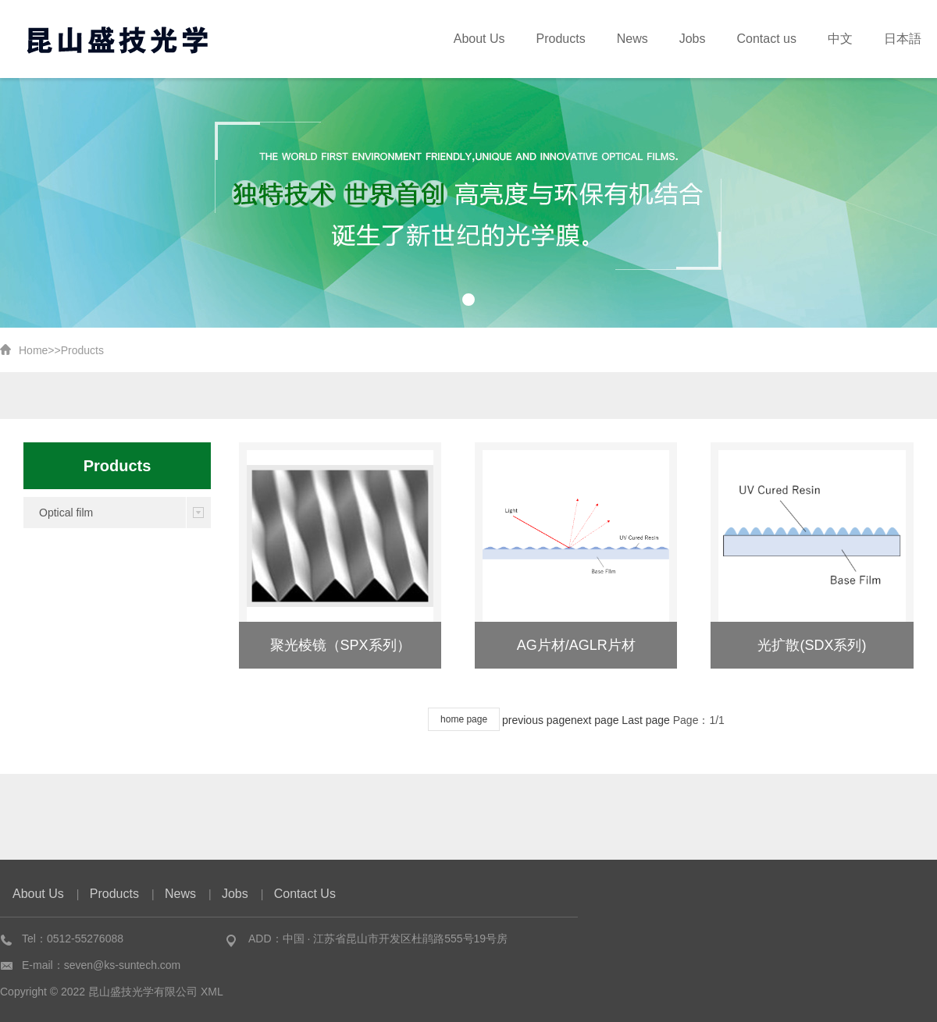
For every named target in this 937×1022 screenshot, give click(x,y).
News (664, 38)
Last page (646, 720)
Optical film (66, 512)
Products (600, 38)
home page (463, 719)
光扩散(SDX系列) (811, 645)
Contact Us (305, 893)
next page (595, 720)
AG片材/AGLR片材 (576, 645)
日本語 (906, 38)
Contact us (784, 38)
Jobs (717, 38)
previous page (536, 720)
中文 (851, 38)
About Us (526, 38)
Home (33, 350)
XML (212, 991)
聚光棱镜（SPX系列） (340, 645)
